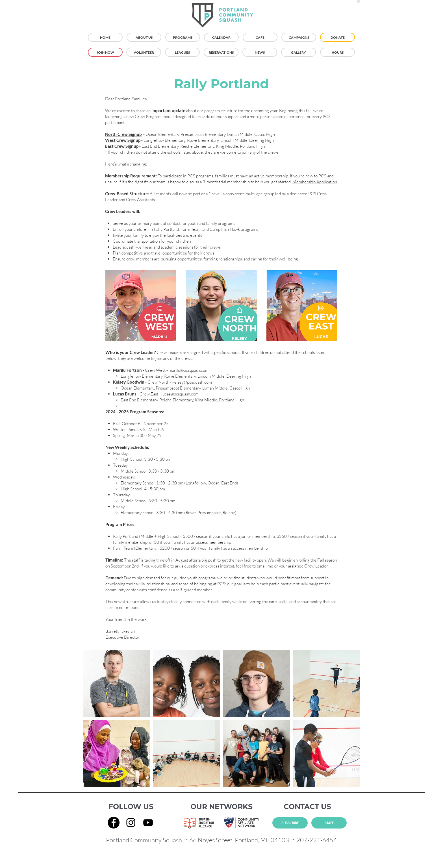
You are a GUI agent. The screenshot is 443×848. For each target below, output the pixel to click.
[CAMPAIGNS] (298, 37)
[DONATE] (337, 37)
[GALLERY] (298, 52)
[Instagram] (131, 823)
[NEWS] (259, 52)
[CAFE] (260, 37)
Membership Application (314, 181)
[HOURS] (337, 52)
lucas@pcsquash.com (180, 394)
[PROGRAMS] (182, 37)
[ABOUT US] (144, 37)
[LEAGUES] (182, 52)
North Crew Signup (123, 134)
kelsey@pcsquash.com (192, 382)
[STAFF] (329, 823)
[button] (358, 1)
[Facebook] (114, 823)
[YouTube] (148, 823)
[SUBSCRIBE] (290, 823)
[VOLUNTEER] (143, 52)
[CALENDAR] (221, 37)
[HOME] (105, 37)
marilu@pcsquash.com (189, 370)
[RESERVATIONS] (221, 52)
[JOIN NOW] (105, 52)
